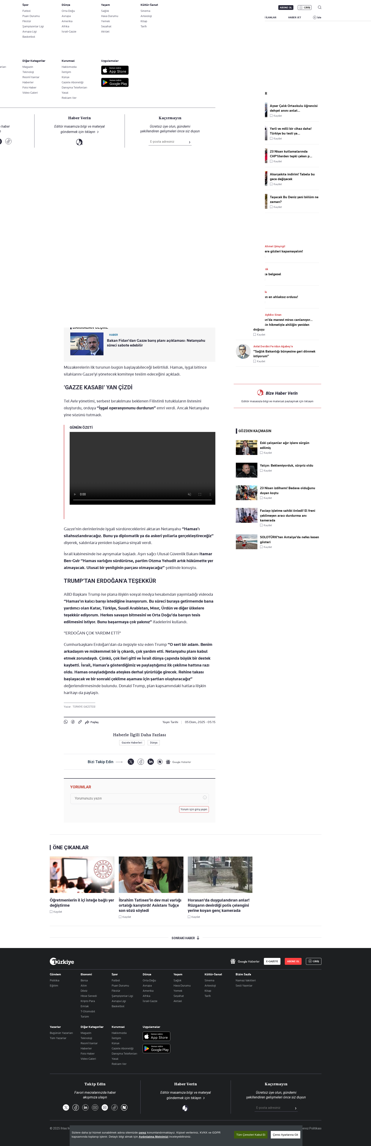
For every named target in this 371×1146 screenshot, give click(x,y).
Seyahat (179, 996)
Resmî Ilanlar (89, 1043)
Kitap (208, 990)
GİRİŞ (307, 7)
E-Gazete (72, 7)
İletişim (116, 1038)
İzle (319, 17)
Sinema (209, 980)
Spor (115, 974)
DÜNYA (203, 17)
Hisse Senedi (89, 996)
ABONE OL (286, 7)
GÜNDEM (135, 17)
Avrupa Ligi (119, 1001)
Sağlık (178, 980)
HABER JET (294, 17)
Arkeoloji (210, 985)
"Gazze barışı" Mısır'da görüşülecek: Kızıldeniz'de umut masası (128, 85)
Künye (115, 1043)
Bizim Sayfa (243, 974)
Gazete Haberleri (132, 742)
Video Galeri (88, 1058)
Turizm (85, 1016)
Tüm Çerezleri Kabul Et (250, 1134)
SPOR (222, 17)
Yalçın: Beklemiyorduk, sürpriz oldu (286, 465)
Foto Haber (88, 1053)
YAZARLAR (85, 17)
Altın (84, 985)
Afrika (146, 996)
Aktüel (178, 1001)
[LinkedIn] (150, 761)
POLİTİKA (158, 17)
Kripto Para (88, 1001)
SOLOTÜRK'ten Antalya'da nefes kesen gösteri (289, 539)
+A (154, 270)
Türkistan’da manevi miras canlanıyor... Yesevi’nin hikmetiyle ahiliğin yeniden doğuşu (283, 324)
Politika (54, 980)
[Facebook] (140, 761)
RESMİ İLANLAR (267, 17)
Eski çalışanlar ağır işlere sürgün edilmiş (284, 445)
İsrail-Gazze (150, 1001)
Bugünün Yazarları (61, 1033)
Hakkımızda (119, 1033)
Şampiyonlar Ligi (122, 996)
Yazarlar (55, 1026)
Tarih (208, 996)
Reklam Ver (119, 1064)
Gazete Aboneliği (98, 7)
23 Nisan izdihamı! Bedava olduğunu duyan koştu (287, 490)
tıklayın (308, 401)
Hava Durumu (182, 985)
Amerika (148, 990)
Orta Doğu (149, 980)
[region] (186, 1135)
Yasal (115, 1058)
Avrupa (147, 985)
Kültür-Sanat (213, 974)
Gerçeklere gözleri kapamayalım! (278, 251)
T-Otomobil (88, 1011)
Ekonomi (86, 974)
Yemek (178, 990)
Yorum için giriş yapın (194, 809)
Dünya (69, 94)
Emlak (85, 1006)
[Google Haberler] (178, 762)
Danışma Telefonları (124, 1053)
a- (145, 270)
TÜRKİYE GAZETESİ (84, 706)
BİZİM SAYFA (111, 17)
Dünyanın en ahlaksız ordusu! (275, 297)
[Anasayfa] (62, 961)
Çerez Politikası (311, 1128)
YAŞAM (242, 17)
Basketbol (118, 1006)
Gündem (55, 974)
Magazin (86, 1033)
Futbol (116, 980)
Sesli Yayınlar (244, 985)
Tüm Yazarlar (58, 1038)
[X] (130, 761)
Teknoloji (86, 1038)
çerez (142, 1132)
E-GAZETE (272, 961)
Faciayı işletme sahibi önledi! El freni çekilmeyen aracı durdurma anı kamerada (287, 515)
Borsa (84, 980)
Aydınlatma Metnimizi (154, 1136)
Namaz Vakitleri (246, 980)
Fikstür (116, 990)
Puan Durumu (120, 985)
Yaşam (178, 974)
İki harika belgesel (267, 274)
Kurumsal (118, 1026)
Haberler (86, 1048)
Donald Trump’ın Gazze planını (136, 283)
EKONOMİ (181, 17)
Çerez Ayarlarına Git (285, 1134)
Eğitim (54, 985)
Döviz (84, 990)
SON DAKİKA (59, 17)
